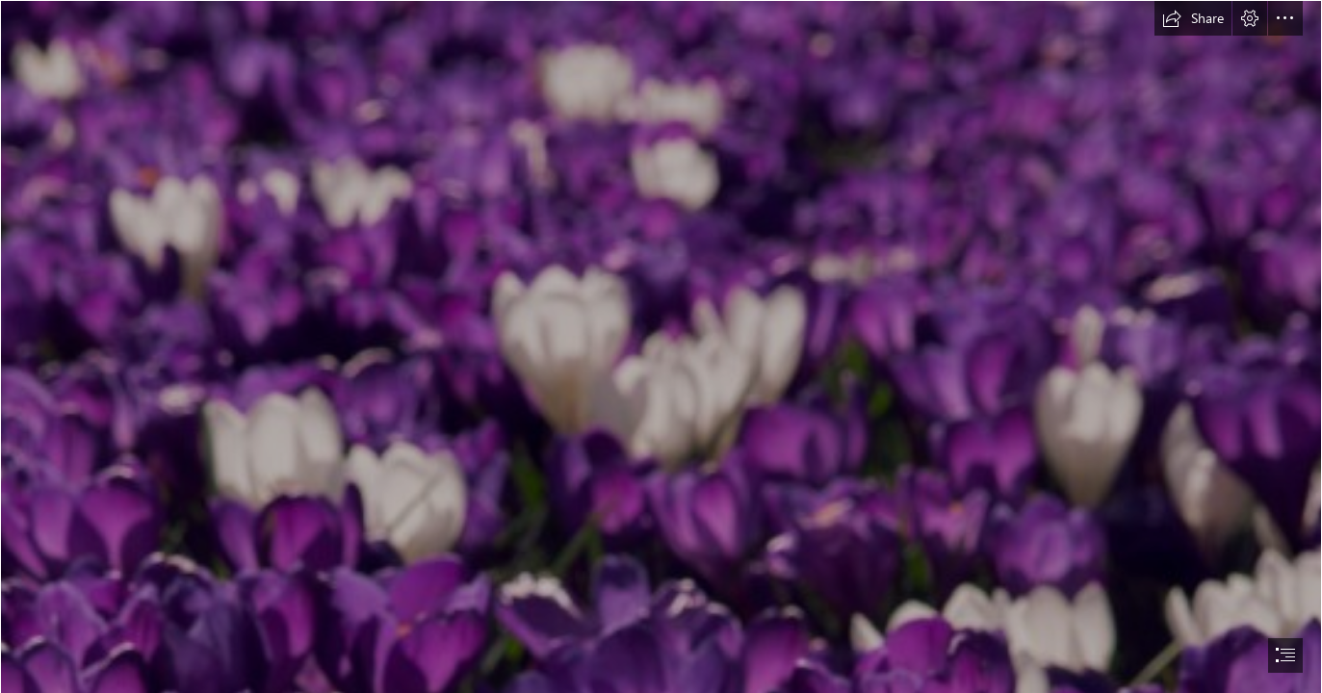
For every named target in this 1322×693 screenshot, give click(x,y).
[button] (1192, 18)
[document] (661, 346)
